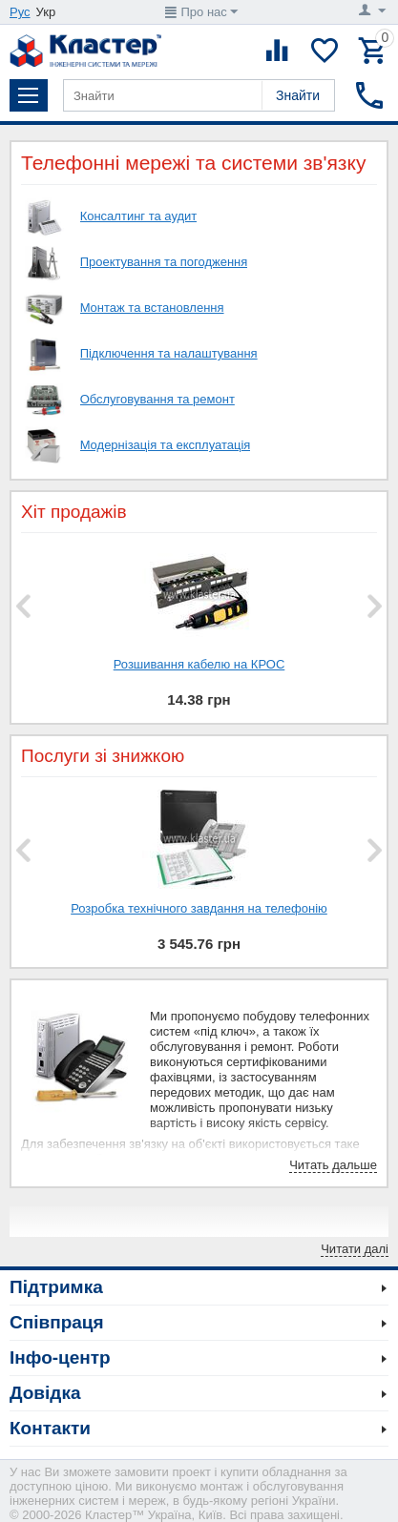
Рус (20, 12)
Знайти (298, 95)
